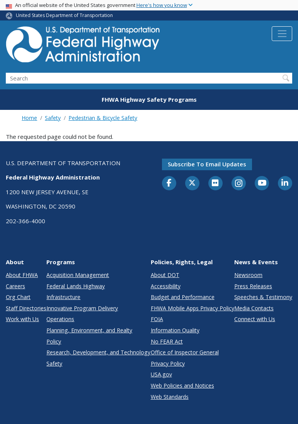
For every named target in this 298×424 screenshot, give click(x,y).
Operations (60, 319)
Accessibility (166, 286)
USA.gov (161, 374)
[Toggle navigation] (282, 33)
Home (29, 117)
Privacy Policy (168, 363)
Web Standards (170, 396)
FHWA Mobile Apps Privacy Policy (192, 308)
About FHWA (22, 275)
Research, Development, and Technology (98, 352)
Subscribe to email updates (207, 164)
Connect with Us (254, 319)
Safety (53, 117)
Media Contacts (254, 308)
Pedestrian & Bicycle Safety (102, 117)
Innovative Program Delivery (82, 308)
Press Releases (253, 286)
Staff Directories (26, 308)
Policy (53, 341)
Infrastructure (63, 297)
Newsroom (248, 275)
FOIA (157, 319)
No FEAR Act (167, 341)
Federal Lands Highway (75, 286)
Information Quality (175, 330)
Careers (15, 286)
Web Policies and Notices (182, 385)
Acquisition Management (77, 275)
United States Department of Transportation (64, 15)
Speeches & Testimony (263, 297)
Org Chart (18, 297)
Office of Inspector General (185, 352)
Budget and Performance (183, 297)
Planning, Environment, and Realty (89, 330)
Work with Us (22, 319)
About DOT (165, 275)
